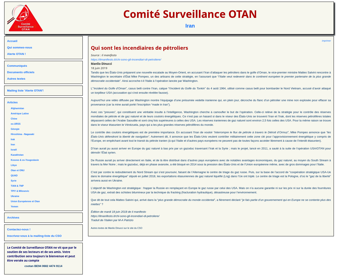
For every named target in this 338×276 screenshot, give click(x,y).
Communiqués (17, 65)
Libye (14, 165)
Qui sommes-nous (19, 47)
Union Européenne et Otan (25, 201)
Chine (14, 118)
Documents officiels (20, 72)
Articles (12, 102)
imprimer (326, 40)
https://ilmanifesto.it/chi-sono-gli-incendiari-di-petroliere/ (126, 59)
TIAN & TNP (17, 186)
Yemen (14, 206)
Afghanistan (17, 108)
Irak (13, 139)
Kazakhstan (17, 155)
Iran (190, 26)
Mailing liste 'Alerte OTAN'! (25, 90)
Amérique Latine (20, 113)
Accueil (12, 41)
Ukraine (15, 196)
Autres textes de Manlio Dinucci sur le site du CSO (116, 228)
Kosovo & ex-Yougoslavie (25, 160)
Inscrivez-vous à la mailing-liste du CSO (34, 235)
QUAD (14, 175)
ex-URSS (15, 123)
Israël (14, 149)
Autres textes (16, 78)
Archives (13, 217)
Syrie (13, 180)
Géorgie (15, 129)
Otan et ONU (17, 170)
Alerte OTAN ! (16, 54)
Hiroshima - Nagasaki (22, 134)
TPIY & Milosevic (20, 191)
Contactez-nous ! (18, 229)
